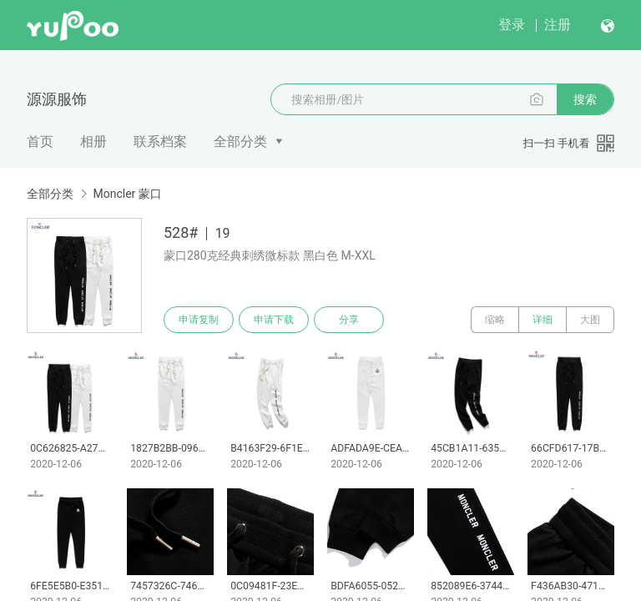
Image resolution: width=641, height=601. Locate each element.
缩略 (495, 320)
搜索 (585, 99)
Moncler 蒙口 (127, 193)
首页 (40, 141)
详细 (542, 320)
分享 (349, 320)
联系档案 (160, 141)
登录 (511, 25)
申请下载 (274, 320)
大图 (590, 320)
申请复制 (199, 320)
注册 (557, 25)
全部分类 (240, 141)
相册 (93, 141)
